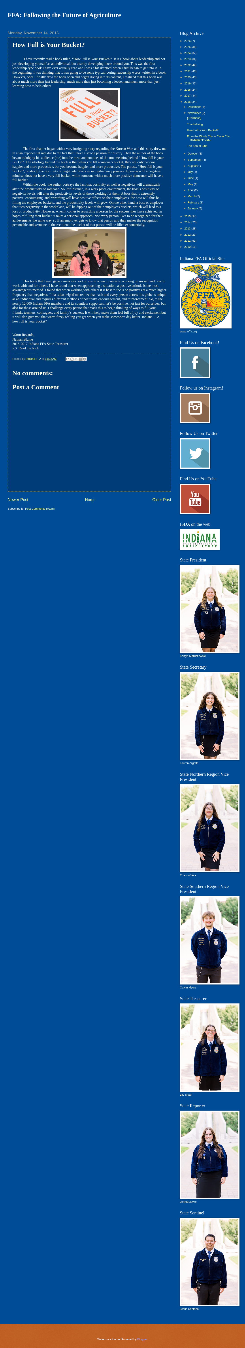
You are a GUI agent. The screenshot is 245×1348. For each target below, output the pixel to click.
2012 (187, 234)
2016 (187, 101)
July (190, 171)
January (193, 208)
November (195, 113)
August (192, 166)
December (195, 106)
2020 (187, 77)
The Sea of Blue (197, 145)
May (191, 184)
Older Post (161, 500)
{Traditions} (194, 118)
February (194, 202)
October (193, 153)
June (191, 178)
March (192, 196)
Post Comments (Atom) (40, 508)
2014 (187, 222)
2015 (187, 216)
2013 (187, 228)
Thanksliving (195, 124)
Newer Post (18, 500)
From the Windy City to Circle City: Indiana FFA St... (208, 138)
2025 (187, 46)
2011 (187, 240)
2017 (187, 95)
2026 (187, 41)
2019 (187, 83)
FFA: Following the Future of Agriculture (64, 15)
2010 (187, 246)
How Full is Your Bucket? (202, 130)
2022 (187, 65)
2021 (187, 71)
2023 (187, 59)
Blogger (142, 1339)
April (191, 190)
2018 (187, 89)
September (195, 159)
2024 (187, 53)
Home (90, 500)
